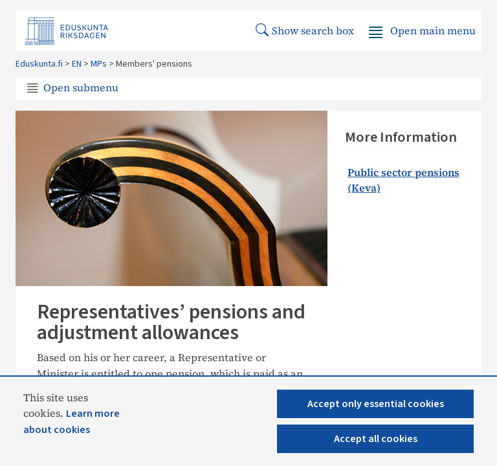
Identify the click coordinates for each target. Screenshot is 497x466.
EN (77, 64)
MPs (99, 64)
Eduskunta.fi (39, 64)
